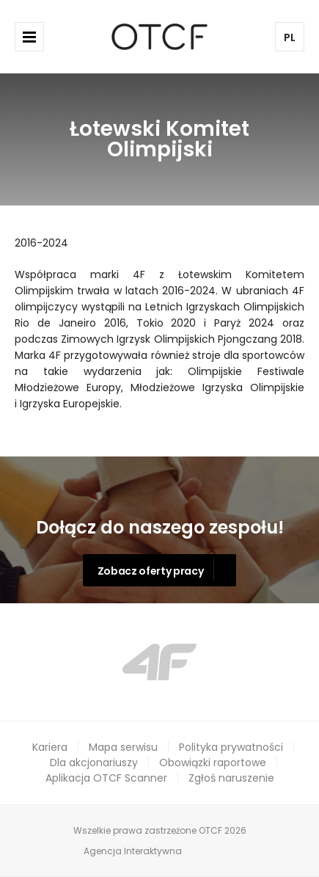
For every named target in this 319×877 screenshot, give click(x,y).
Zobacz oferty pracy (150, 571)
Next (256, 661)
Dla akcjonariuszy (94, 762)
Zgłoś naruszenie (231, 778)
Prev (64, 661)
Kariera (49, 747)
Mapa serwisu (123, 747)
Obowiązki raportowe (212, 762)
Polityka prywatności (231, 747)
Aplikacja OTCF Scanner (106, 778)
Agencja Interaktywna (133, 851)
